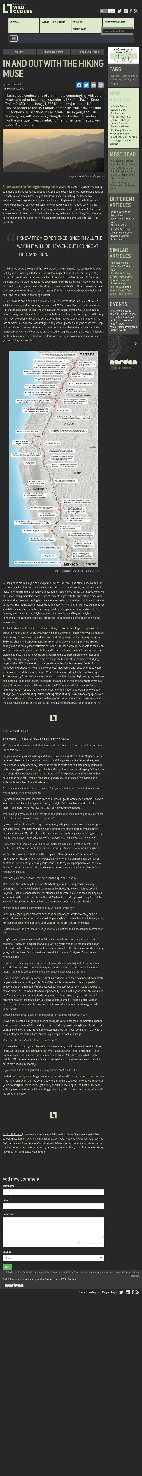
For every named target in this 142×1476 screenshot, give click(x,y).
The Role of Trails (119, 225)
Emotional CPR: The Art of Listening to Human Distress (124, 140)
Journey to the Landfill (123, 174)
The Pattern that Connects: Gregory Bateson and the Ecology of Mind (123, 183)
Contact (83, 1292)
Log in (114, 1292)
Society (45, 21)
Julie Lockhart (13, 84)
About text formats (89, 1243)
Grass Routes (118, 239)
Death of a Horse (120, 126)
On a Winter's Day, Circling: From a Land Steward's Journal (121, 232)
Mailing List (94, 1292)
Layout (7, 1251)
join (54, 22)
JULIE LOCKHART (12, 1134)
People (105, 1292)
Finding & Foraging (53, 51)
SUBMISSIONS (79, 29)
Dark (103, 11)
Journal (14, 21)
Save (7, 1266)
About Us (77, 21)
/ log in (61, 22)
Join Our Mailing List (114, 21)
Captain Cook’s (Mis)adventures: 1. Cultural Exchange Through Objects (120, 118)
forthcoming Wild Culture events (123, 328)
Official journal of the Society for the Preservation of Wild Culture (39, 1279)
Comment (8, 1214)
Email (6, 1200)
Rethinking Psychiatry (123, 171)
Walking (19, 51)
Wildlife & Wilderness (87, 51)
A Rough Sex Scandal (122, 160)
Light (111, 11)
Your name (9, 1186)
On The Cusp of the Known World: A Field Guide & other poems (121, 290)
